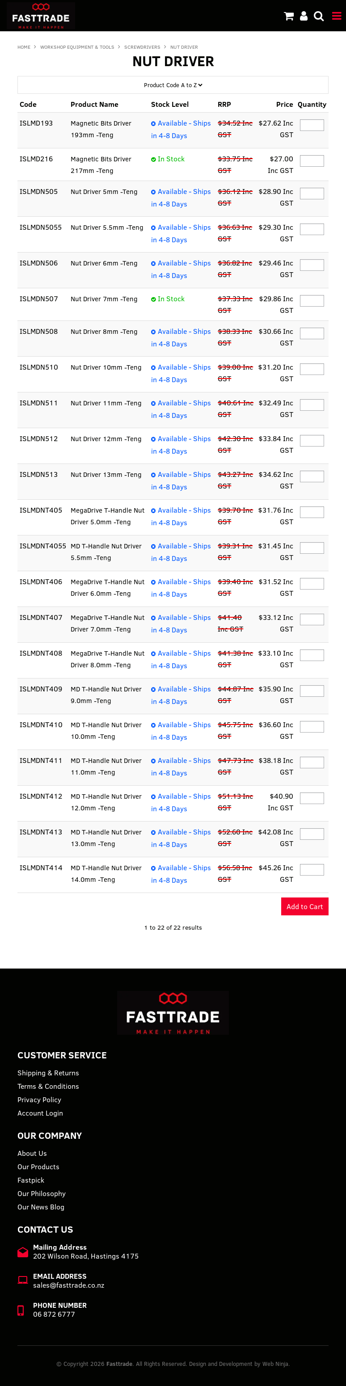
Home (23, 47)
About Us (32, 1153)
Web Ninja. (276, 1364)
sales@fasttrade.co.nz (68, 1285)
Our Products (38, 1166)
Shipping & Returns (48, 1072)
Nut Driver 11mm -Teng (107, 403)
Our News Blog (40, 1206)
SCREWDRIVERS (142, 47)
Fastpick (30, 1179)
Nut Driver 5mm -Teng (105, 191)
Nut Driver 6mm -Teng (105, 263)
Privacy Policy (39, 1099)
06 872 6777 (54, 1314)
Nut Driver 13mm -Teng (107, 474)
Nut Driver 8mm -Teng (105, 331)
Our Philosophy (41, 1193)
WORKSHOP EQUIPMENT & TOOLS (77, 47)
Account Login (40, 1112)
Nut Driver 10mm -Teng (107, 367)
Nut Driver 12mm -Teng (107, 438)
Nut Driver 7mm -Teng (105, 298)
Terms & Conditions (48, 1086)
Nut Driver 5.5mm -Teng (108, 227)
